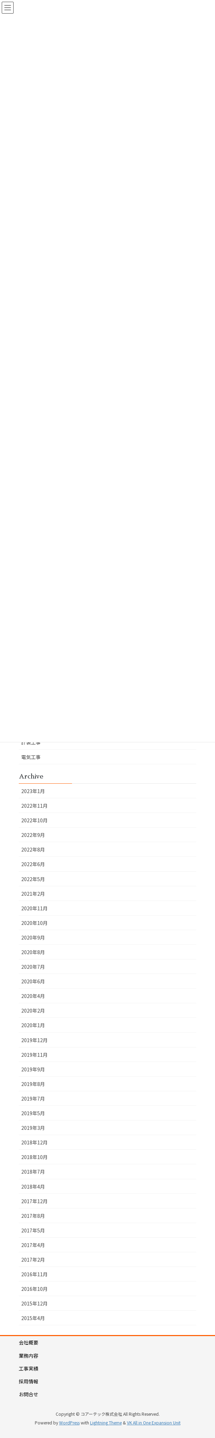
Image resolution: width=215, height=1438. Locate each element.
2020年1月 (33, 1025)
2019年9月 (33, 1069)
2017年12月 (34, 1201)
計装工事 (31, 742)
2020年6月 (33, 981)
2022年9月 (33, 834)
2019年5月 (33, 1113)
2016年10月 (34, 1288)
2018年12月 (34, 1142)
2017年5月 (33, 1230)
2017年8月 (33, 1215)
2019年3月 (33, 1127)
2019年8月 (33, 1083)
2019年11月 (34, 1054)
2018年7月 (33, 1171)
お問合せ (28, 1394)
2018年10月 (34, 1156)
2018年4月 (33, 1186)
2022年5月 (33, 879)
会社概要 (28, 1342)
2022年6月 (33, 864)
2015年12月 (34, 1303)
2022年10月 (34, 820)
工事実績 (28, 1368)
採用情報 (28, 1381)
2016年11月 (34, 1274)
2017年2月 (33, 1259)
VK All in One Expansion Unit (154, 1422)
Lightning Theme (106, 1422)
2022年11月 (34, 805)
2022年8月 (33, 849)
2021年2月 (33, 893)
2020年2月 (33, 1010)
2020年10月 (34, 922)
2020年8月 (33, 952)
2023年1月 (33, 791)
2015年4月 (33, 1318)
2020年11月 (34, 908)
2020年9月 (33, 937)
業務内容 (28, 1355)
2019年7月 (33, 1098)
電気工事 (31, 756)
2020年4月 (33, 995)
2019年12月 (34, 1040)
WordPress (69, 1422)
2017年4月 (33, 1244)
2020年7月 (33, 966)
